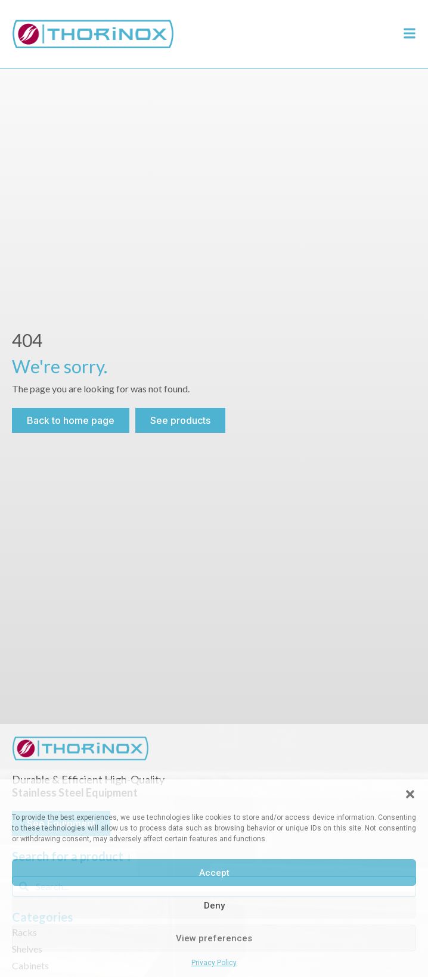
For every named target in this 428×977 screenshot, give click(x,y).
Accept (214, 872)
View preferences (214, 938)
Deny (214, 905)
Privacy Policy (214, 963)
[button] (410, 794)
